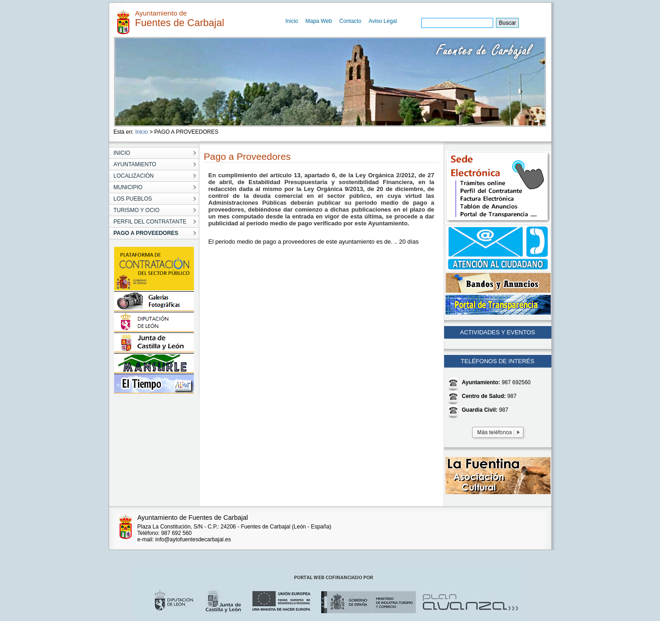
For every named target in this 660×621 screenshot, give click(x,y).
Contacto (350, 21)
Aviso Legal (382, 21)
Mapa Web (319, 21)
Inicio (292, 21)
